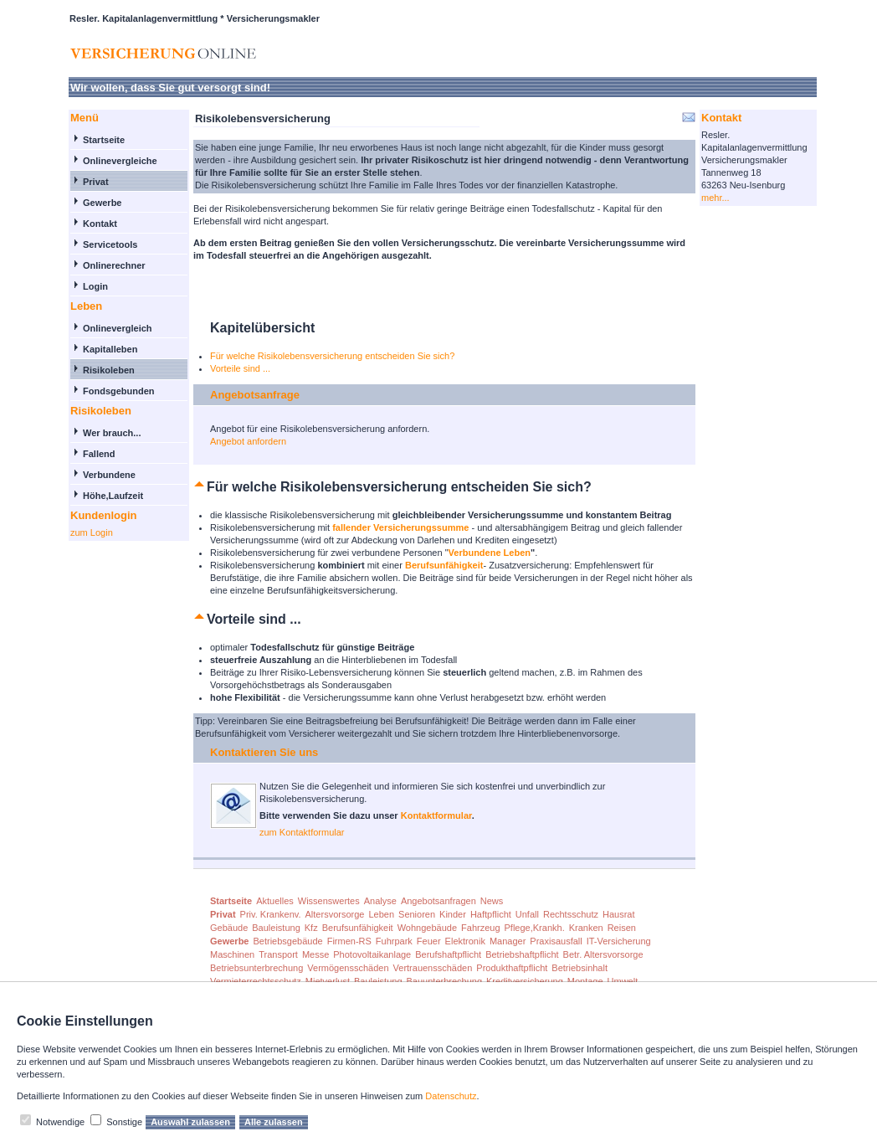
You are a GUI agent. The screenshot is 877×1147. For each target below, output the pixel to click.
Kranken (586, 928)
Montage (585, 981)
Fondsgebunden (119, 391)
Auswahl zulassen (190, 1122)
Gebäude (229, 928)
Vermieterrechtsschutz (255, 981)
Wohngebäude (427, 928)
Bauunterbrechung (445, 981)
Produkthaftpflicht (511, 968)
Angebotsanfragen (438, 901)
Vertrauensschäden (433, 968)
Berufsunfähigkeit (357, 928)
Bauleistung (276, 928)
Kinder (452, 914)
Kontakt (100, 224)
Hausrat (619, 914)
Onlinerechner (114, 265)
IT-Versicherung (619, 941)
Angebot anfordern (248, 441)
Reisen (622, 928)
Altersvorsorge (335, 914)
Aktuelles (275, 901)
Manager (508, 941)
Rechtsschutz (570, 914)
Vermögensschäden (347, 968)
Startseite (104, 140)
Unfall (527, 914)
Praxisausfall (556, 941)
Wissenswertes (329, 901)
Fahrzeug (480, 928)
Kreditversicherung (524, 981)
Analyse (380, 901)
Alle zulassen (273, 1122)
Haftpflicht (490, 914)
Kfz (311, 928)
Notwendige (60, 1122)
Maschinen (232, 954)
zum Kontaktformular (301, 832)
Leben (381, 914)
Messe (315, 954)
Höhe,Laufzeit (113, 496)
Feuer (429, 941)
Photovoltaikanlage (372, 954)
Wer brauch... (112, 433)
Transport (278, 954)
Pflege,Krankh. (535, 928)
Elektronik (465, 941)
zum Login (91, 532)
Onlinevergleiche (120, 161)
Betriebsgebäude (287, 941)
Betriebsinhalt (579, 968)
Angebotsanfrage (255, 394)
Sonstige (124, 1122)
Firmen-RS (349, 941)
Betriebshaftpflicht (521, 954)
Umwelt (623, 981)
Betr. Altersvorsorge (603, 954)
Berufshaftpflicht (448, 954)
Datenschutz (450, 1096)
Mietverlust (327, 981)
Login (95, 286)
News (492, 901)
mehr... (715, 198)
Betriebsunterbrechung (256, 968)
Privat (96, 182)
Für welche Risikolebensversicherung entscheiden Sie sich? (332, 356)
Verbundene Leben (490, 553)
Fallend (99, 454)
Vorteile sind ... (240, 368)
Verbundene (109, 475)
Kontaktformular (436, 815)
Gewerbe (102, 203)
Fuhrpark (394, 941)
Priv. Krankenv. (270, 914)
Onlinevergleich (117, 328)
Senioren (416, 914)
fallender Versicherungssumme (400, 527)
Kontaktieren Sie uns (264, 752)
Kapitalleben (110, 349)
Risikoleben (109, 370)
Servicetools (110, 244)
